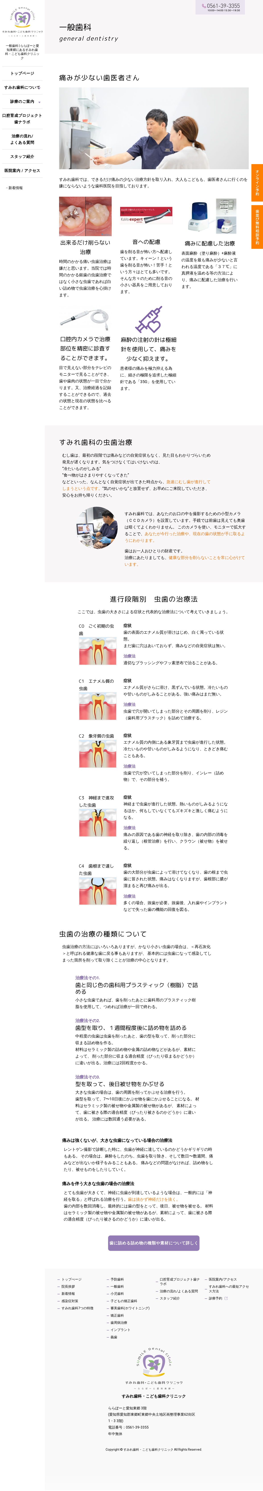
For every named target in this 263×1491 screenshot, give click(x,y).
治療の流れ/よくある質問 (22, 139)
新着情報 (15, 188)
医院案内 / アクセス (22, 170)
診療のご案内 (22, 101)
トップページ (22, 73)
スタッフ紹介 (22, 156)
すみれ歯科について (22, 87)
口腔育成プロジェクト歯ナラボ (22, 118)
